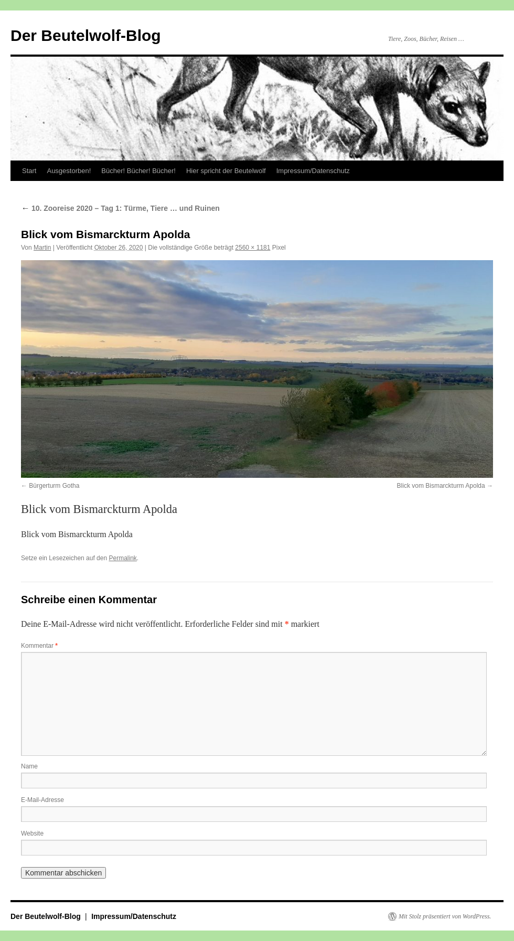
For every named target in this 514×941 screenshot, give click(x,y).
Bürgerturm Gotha (54, 485)
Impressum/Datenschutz (313, 171)
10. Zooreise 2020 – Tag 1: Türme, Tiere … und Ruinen (120, 208)
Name (29, 766)
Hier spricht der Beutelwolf (226, 171)
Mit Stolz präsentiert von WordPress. (445, 916)
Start (29, 171)
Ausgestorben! (69, 171)
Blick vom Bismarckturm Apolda (441, 485)
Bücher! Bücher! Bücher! (138, 171)
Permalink (122, 558)
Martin (42, 247)
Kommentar (39, 645)
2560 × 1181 (252, 247)
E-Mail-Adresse (42, 800)
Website (32, 833)
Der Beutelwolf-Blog (85, 35)
